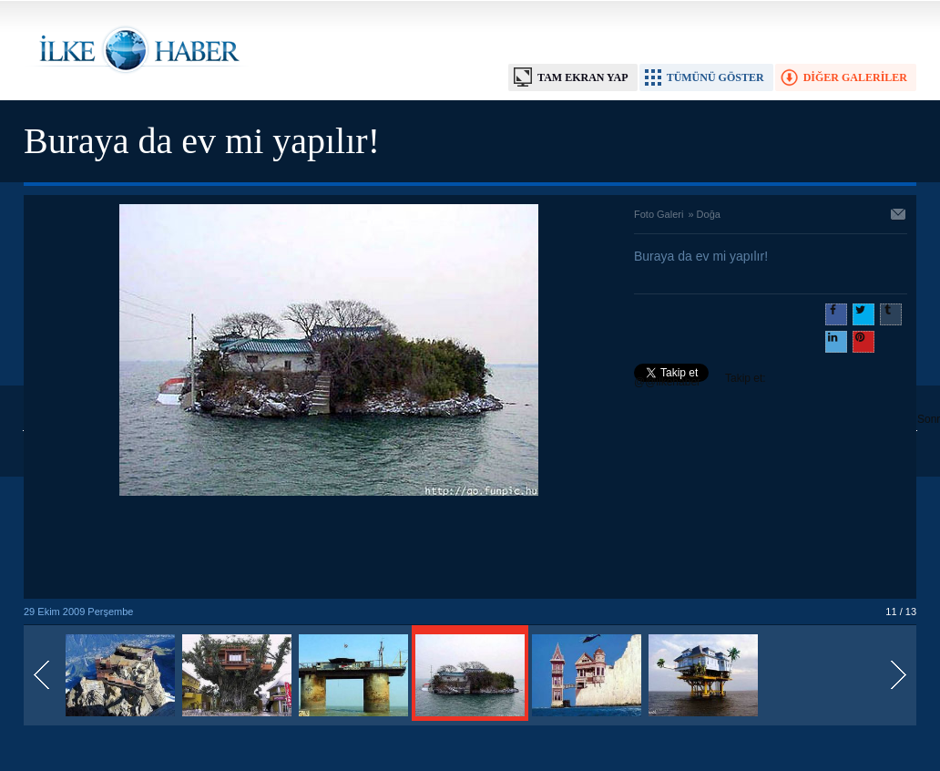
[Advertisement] (329, 549)
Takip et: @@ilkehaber (700, 380)
